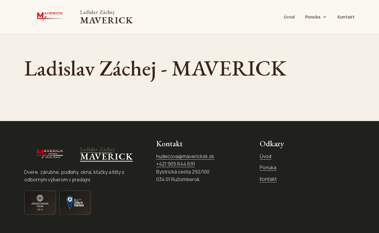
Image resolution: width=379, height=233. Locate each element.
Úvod (289, 17)
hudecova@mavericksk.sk (185, 156)
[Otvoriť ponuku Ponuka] (316, 17)
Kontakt (346, 17)
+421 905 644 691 (175, 163)
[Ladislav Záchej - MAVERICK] (78, 17)
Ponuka (268, 167)
